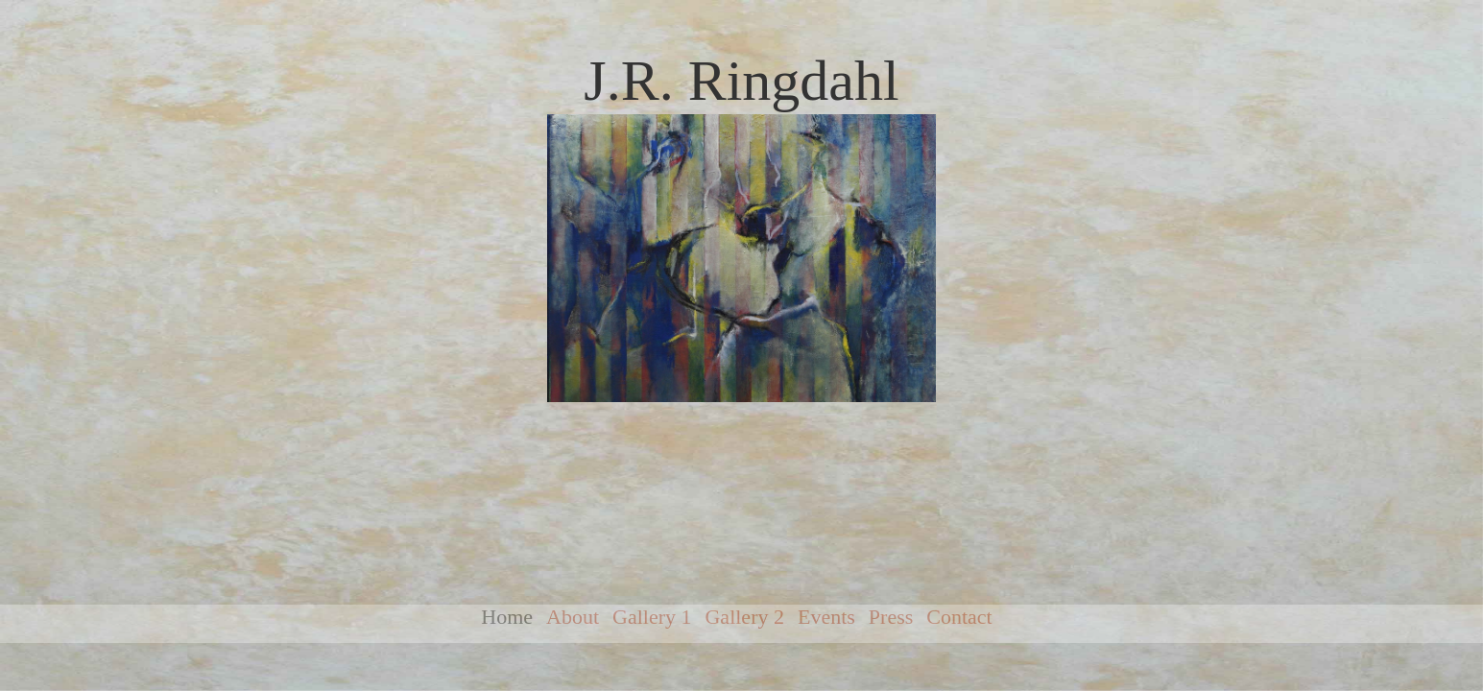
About (572, 617)
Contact (959, 617)
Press (891, 617)
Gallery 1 (651, 617)
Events (826, 617)
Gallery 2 (744, 617)
